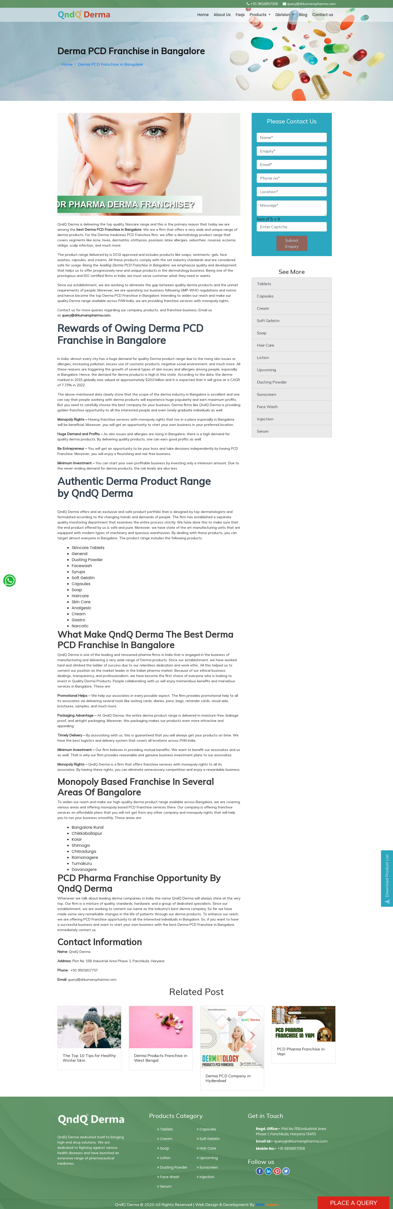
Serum (262, 431)
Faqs (240, 14)
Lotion (263, 357)
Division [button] (283, 14)
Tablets (264, 283)
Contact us (322, 14)
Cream (263, 308)
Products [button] (258, 14)
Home (203, 14)
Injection (265, 418)
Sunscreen (266, 394)
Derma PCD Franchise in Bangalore (110, 64)
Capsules (265, 295)
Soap (261, 332)
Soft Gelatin (268, 320)
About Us (222, 14)
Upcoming (266, 369)
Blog (303, 14)
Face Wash (267, 406)
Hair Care (265, 345)
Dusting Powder (272, 382)
